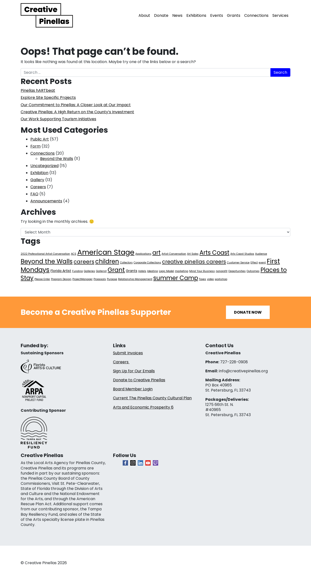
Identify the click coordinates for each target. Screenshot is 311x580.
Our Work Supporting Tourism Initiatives (58, 119)
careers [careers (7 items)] (84, 261)
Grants (233, 15)
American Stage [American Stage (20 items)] (105, 252)
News (177, 15)
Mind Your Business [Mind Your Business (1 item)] (202, 271)
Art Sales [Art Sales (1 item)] (193, 254)
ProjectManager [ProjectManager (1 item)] (82, 279)
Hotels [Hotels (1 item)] (142, 271)
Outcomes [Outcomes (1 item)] (253, 271)
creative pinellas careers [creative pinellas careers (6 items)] (194, 261)
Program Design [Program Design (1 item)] (61, 279)
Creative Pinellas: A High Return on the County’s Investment (77, 112)
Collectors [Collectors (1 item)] (126, 262)
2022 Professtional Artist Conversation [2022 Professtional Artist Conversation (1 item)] (45, 254)
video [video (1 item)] (210, 279)
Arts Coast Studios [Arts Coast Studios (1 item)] (242, 254)
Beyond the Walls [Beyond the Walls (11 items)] (47, 261)
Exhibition (39, 173)
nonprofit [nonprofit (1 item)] (221, 271)
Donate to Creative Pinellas (139, 380)
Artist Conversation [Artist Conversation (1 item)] (174, 254)
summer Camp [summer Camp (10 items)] (175, 278)
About (144, 15)
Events (216, 15)
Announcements (46, 201)
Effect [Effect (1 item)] (254, 262)
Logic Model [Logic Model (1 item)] (166, 271)
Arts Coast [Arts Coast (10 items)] (214, 253)
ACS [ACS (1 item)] (73, 254)
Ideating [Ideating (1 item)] (152, 271)
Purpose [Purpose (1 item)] (112, 279)
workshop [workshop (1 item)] (221, 279)
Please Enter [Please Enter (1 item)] (42, 279)
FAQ (34, 194)
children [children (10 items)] (107, 261)
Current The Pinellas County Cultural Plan (152, 398)
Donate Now (248, 312)
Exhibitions (196, 15)
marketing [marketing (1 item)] (181, 271)
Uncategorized (44, 165)
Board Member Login (133, 389)
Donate (161, 15)
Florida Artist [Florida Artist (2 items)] (61, 270)
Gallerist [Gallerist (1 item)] (101, 271)
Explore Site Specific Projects (48, 97)
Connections (256, 15)
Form (35, 146)
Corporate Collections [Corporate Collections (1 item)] (147, 262)
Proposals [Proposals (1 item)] (100, 279)
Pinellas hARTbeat (38, 90)
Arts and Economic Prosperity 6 (143, 407)
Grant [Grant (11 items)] (116, 270)
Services (280, 15)
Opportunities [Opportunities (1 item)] (237, 271)
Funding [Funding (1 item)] (77, 271)
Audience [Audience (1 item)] (261, 254)
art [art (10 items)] (156, 253)
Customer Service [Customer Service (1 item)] (238, 262)
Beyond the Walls (56, 158)
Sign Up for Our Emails (134, 371)
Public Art (39, 139)
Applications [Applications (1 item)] (143, 254)
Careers (38, 187)
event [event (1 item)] (262, 262)
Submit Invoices (128, 353)
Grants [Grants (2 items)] (131, 270)
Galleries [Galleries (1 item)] (89, 271)
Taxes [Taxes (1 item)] (202, 279)
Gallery (37, 180)
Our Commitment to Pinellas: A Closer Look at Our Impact (76, 105)
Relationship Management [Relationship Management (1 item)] (135, 279)
